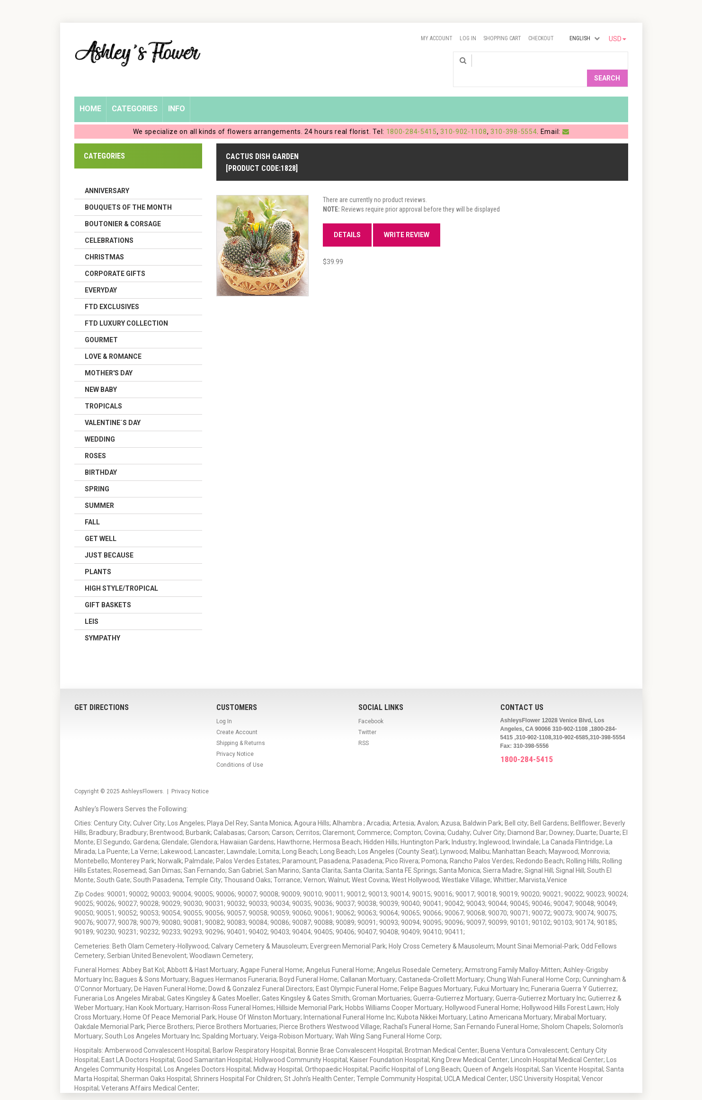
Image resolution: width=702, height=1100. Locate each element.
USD (617, 39)
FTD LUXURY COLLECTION (126, 307)
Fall (92, 506)
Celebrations (109, 225)
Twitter (367, 716)
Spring (97, 473)
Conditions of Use (239, 749)
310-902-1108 (463, 116)
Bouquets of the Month (128, 191)
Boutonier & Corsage (123, 208)
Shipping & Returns (240, 727)
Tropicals (103, 390)
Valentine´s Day (113, 407)
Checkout (541, 38)
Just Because (109, 539)
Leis (91, 606)
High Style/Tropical (121, 573)
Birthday (101, 457)
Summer (99, 490)
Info (176, 93)
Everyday (101, 274)
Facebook (370, 705)
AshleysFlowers (142, 775)
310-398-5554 (513, 116)
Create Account (237, 716)
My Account (437, 38)
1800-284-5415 (411, 116)
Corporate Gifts (115, 258)
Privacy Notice (235, 738)
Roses (95, 440)
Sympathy (102, 622)
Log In (468, 38)
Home (90, 93)
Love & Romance (113, 341)
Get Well (100, 523)
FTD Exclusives (112, 291)
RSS (363, 727)
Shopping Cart (502, 38)
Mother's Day (109, 357)
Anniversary (107, 175)
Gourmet (101, 324)
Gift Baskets (108, 589)
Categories (135, 93)
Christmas (104, 241)
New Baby (101, 374)
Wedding (100, 423)
